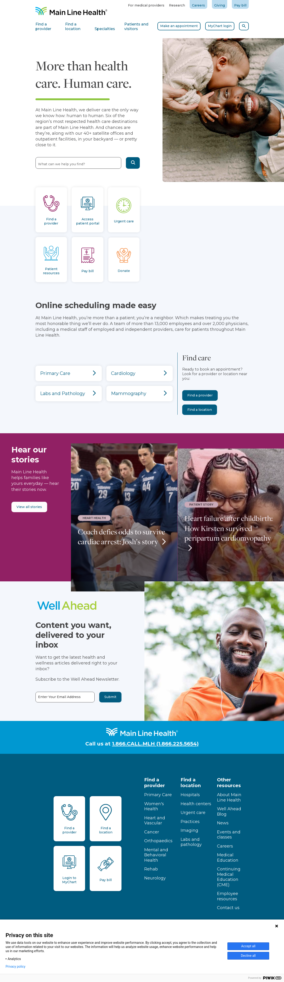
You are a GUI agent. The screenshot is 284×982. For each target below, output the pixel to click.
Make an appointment (179, 26)
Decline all (248, 955)
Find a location (199, 426)
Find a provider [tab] (43, 26)
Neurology (155, 878)
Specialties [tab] (105, 29)
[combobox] (78, 162)
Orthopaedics (158, 840)
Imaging (189, 830)
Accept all (248, 946)
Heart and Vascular (154, 820)
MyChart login (220, 26)
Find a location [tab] (72, 26)
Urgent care (193, 812)
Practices (190, 821)
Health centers (196, 803)
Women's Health (154, 806)
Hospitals (190, 794)
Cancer (151, 832)
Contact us (228, 907)
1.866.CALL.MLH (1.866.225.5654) (155, 744)
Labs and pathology (191, 842)
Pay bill (240, 5)
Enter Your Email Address (42, 697)
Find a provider (200, 412)
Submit (94, 697)
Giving (219, 5)
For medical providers (146, 5)
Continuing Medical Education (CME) (228, 877)
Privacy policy (15, 966)
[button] (133, 163)
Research (177, 5)
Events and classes (228, 834)
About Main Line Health (229, 797)
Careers (198, 5)
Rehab (151, 869)
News (223, 823)
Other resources (229, 782)
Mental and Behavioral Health (156, 855)
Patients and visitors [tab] (136, 26)
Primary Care (158, 794)
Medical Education (227, 857)
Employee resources (227, 896)
